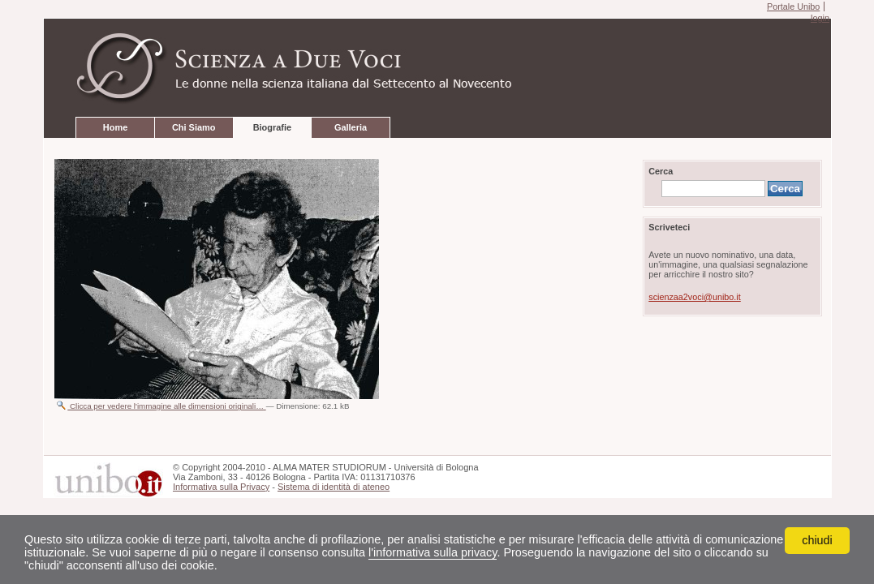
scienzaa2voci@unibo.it (694, 297)
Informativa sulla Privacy (221, 487)
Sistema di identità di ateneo (334, 487)
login (820, 18)
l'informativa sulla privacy (432, 552)
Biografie (272, 127)
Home (115, 127)
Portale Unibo (793, 6)
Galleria (350, 127)
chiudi (817, 540)
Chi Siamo (193, 127)
